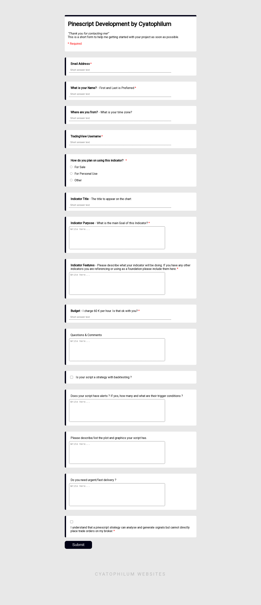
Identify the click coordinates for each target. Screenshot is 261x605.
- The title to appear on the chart (101, 199)
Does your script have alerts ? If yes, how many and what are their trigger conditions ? (127, 408)
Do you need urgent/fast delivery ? (93, 500)
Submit (78, 568)
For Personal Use (86, 173)
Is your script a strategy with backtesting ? (104, 389)
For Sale (80, 167)
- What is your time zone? (101, 112)
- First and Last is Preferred (103, 88)
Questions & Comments (86, 343)
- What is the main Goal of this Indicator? (110, 223)
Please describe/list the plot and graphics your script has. (109, 454)
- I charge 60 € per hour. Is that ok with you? (105, 319)
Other (78, 180)
